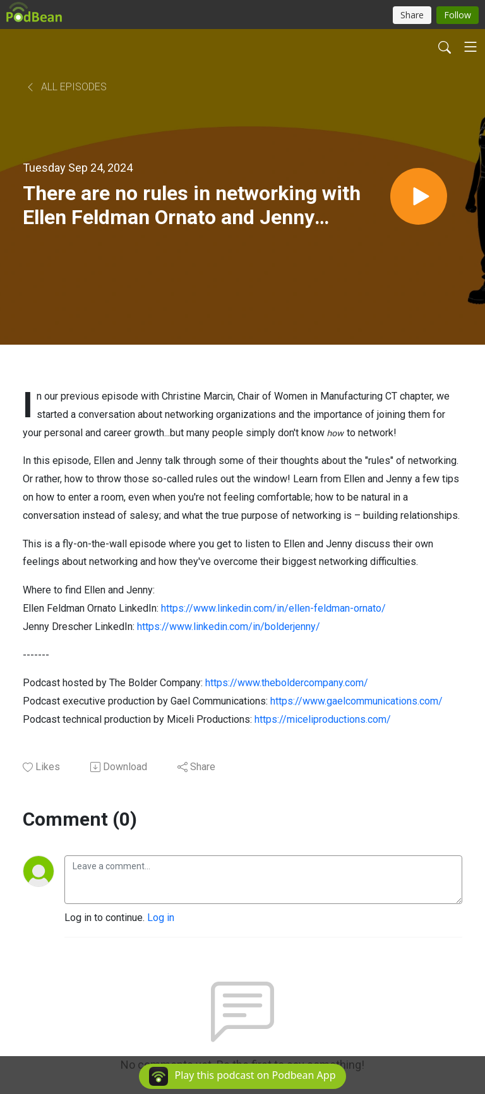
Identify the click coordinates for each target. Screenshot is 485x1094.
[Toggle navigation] (470, 47)
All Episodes (66, 87)
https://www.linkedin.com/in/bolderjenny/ (228, 627)
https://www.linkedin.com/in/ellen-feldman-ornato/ (273, 608)
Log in (160, 918)
